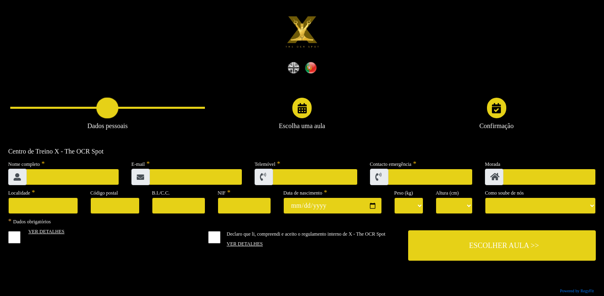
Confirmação (496, 125)
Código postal (104, 193)
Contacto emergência (390, 164)
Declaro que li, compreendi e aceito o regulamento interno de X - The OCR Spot (306, 234)
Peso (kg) (403, 193)
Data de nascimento (302, 193)
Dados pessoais (107, 125)
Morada (492, 164)
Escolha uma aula (302, 125)
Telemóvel (265, 164)
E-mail (138, 164)
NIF (221, 193)
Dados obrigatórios (32, 222)
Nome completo (24, 164)
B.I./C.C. (161, 193)
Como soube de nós (504, 193)
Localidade (19, 193)
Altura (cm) (447, 193)
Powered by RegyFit (577, 291)
